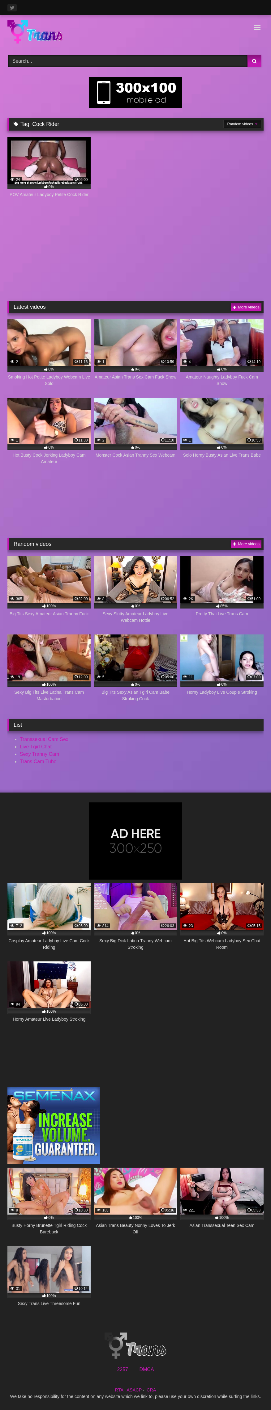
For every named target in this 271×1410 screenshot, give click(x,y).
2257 (122, 1369)
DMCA (146, 1369)
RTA (119, 1389)
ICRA (150, 1389)
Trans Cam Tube (38, 761)
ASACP (134, 1389)
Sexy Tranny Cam (39, 754)
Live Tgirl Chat (36, 746)
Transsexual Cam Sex (44, 739)
